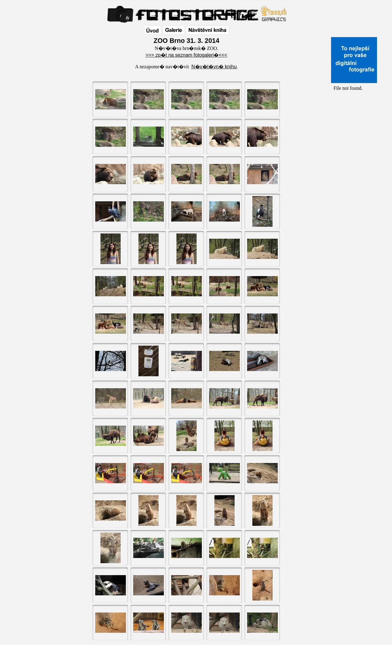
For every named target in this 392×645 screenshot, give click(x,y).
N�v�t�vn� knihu (214, 66)
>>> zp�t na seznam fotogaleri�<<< (186, 55)
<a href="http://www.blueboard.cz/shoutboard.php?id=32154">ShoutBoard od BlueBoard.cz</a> (354, 156)
